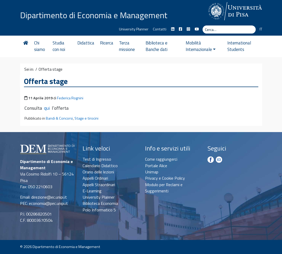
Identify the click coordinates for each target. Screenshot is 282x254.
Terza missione (127, 46)
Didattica (85, 43)
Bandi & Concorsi (59, 118)
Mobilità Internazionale (201, 46)
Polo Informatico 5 (99, 210)
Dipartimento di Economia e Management (93, 15)
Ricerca (106, 43)
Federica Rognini (70, 98)
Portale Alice (156, 165)
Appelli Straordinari (99, 184)
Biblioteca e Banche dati (156, 46)
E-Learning (92, 191)
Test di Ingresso (97, 159)
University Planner (133, 29)
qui (47, 108)
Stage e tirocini (86, 118)
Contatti (159, 29)
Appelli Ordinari (95, 178)
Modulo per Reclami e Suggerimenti (164, 187)
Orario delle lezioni (98, 172)
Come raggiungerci (161, 159)
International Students (239, 46)
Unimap (151, 172)
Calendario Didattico (100, 165)
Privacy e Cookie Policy (165, 178)
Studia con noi (59, 46)
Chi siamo (39, 46)
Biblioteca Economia (100, 203)
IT (261, 29)
